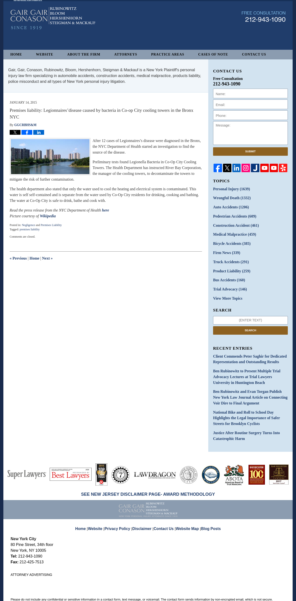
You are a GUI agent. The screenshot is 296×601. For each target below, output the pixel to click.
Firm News (225, 248)
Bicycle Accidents (229, 239)
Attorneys (125, 54)
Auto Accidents (229, 205)
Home (16, 54)
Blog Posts (208, 508)
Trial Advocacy (228, 281)
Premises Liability (51, 225)
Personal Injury (229, 189)
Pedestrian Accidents (232, 214)
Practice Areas (167, 54)
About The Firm (83, 54)
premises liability (30, 229)
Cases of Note (213, 54)
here (105, 210)
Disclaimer (143, 508)
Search (250, 321)
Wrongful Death (229, 197)
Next (47, 258)
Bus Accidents (227, 273)
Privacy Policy (121, 508)
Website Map (186, 508)
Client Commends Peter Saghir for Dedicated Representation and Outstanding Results (245, 350)
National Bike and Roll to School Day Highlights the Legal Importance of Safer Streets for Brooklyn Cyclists (249, 403)
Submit (250, 151)
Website (44, 54)
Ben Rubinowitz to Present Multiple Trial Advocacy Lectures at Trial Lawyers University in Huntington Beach (250, 366)
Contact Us (254, 54)
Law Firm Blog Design (262, 595)
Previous (18, 258)
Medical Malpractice (232, 231)
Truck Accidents (229, 256)
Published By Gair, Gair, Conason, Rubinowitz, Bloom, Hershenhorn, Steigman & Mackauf (263, 32)
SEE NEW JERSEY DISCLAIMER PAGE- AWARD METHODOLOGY (148, 476)
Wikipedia (48, 216)
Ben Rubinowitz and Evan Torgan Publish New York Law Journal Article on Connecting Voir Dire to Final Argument (249, 384)
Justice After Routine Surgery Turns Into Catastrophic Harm (242, 419)
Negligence (28, 225)
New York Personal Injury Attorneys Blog (53, 34)
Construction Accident (233, 222)
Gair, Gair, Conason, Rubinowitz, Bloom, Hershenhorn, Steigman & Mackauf (90, 595)
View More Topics (226, 290)
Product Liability (229, 265)
